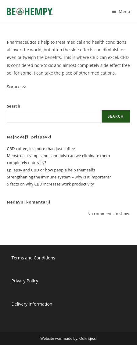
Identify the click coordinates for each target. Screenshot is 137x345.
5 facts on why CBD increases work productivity (50, 184)
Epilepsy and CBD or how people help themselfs (51, 170)
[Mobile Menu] (121, 11)
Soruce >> (17, 87)
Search (13, 106)
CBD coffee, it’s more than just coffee (41, 148)
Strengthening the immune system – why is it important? (59, 177)
